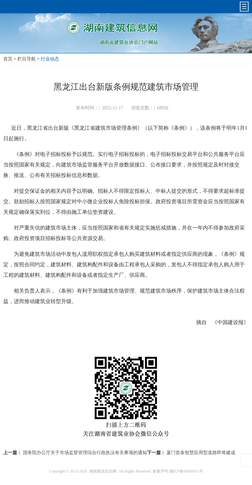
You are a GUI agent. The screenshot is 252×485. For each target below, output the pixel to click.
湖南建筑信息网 (102, 471)
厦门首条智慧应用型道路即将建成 (200, 452)
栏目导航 (26, 58)
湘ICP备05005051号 (186, 471)
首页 (7, 58)
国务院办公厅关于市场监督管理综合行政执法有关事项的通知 (85, 452)
